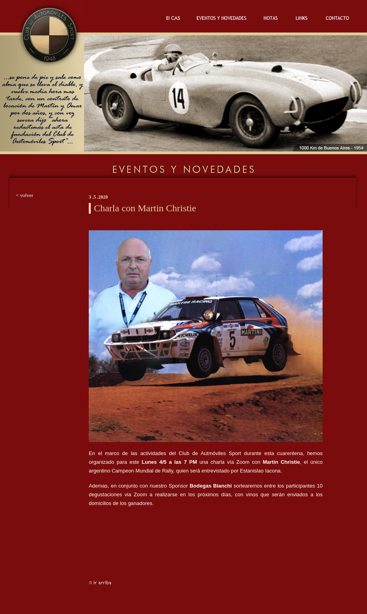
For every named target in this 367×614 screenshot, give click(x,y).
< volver (24, 195)
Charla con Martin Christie (145, 208)
